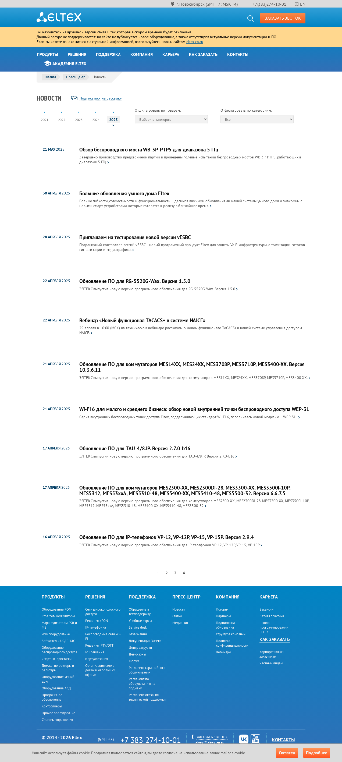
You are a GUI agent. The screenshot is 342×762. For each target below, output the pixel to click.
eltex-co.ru (194, 41)
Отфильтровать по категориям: (246, 110)
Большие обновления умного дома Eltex (124, 193)
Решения (77, 54)
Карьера (170, 54)
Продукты (47, 54)
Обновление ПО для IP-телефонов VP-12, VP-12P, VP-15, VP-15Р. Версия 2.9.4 (166, 537)
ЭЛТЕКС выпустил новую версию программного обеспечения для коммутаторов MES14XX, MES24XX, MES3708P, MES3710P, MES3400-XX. (193, 377)
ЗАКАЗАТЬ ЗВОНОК (283, 18)
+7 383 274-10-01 (150, 740)
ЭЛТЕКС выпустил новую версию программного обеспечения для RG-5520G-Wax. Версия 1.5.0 (157, 288)
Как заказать (203, 54)
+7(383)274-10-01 (269, 4)
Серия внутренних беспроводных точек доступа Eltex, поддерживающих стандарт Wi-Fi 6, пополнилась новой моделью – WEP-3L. (188, 416)
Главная (50, 77)
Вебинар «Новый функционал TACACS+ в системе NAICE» (142, 320)
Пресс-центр (75, 77)
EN (302, 4)
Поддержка (108, 54)
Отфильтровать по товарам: (158, 110)
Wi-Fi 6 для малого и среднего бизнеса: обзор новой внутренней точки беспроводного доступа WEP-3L (194, 409)
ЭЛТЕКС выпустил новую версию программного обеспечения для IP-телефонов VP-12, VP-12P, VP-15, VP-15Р (169, 545)
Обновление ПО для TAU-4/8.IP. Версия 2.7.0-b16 (134, 448)
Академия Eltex (69, 63)
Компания (141, 54)
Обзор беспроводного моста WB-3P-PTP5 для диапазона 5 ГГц (148, 150)
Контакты (237, 54)
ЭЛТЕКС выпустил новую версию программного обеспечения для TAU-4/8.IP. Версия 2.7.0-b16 (156, 456)
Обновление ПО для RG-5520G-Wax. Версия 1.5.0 (134, 281)
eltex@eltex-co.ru (209, 742)
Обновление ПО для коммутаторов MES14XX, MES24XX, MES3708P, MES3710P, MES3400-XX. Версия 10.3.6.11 (192, 367)
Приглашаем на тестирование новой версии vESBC (135, 237)
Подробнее (316, 752)
